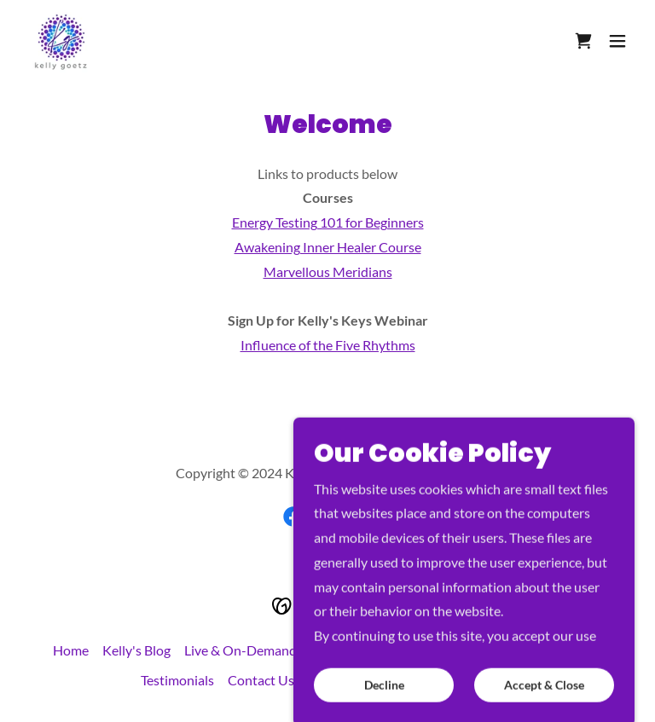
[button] (617, 41)
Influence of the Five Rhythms (328, 345)
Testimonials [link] (177, 680)
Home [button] (71, 650)
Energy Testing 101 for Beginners (328, 222)
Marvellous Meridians (328, 271)
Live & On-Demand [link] (240, 650)
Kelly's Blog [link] (136, 650)
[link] (61, 41)
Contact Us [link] (261, 680)
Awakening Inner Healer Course (328, 247)
